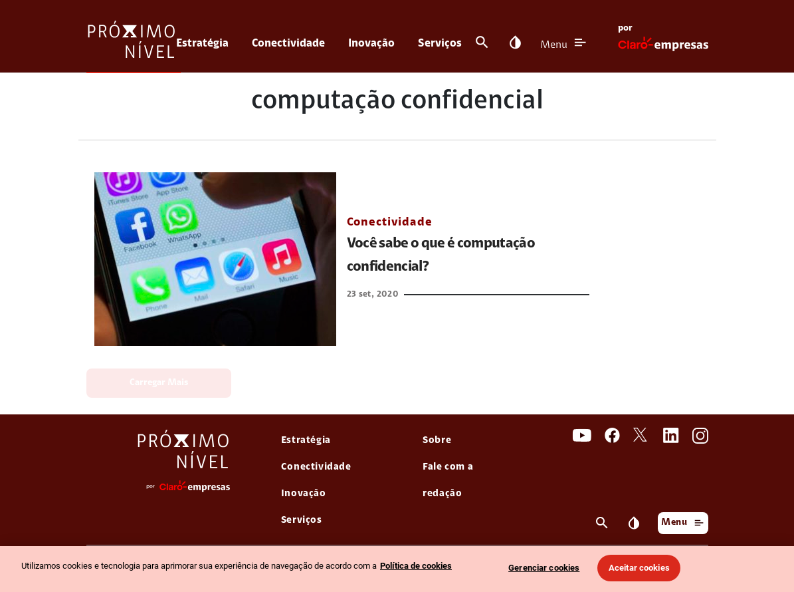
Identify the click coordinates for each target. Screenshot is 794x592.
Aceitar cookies (639, 568)
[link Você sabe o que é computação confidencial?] (215, 259)
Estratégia (202, 43)
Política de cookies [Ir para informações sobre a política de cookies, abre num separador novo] (416, 566)
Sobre (437, 441)
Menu (553, 45)
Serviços (440, 43)
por (625, 28)
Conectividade (288, 43)
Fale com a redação (448, 480)
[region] (397, 569)
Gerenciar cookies (543, 568)
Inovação (371, 43)
